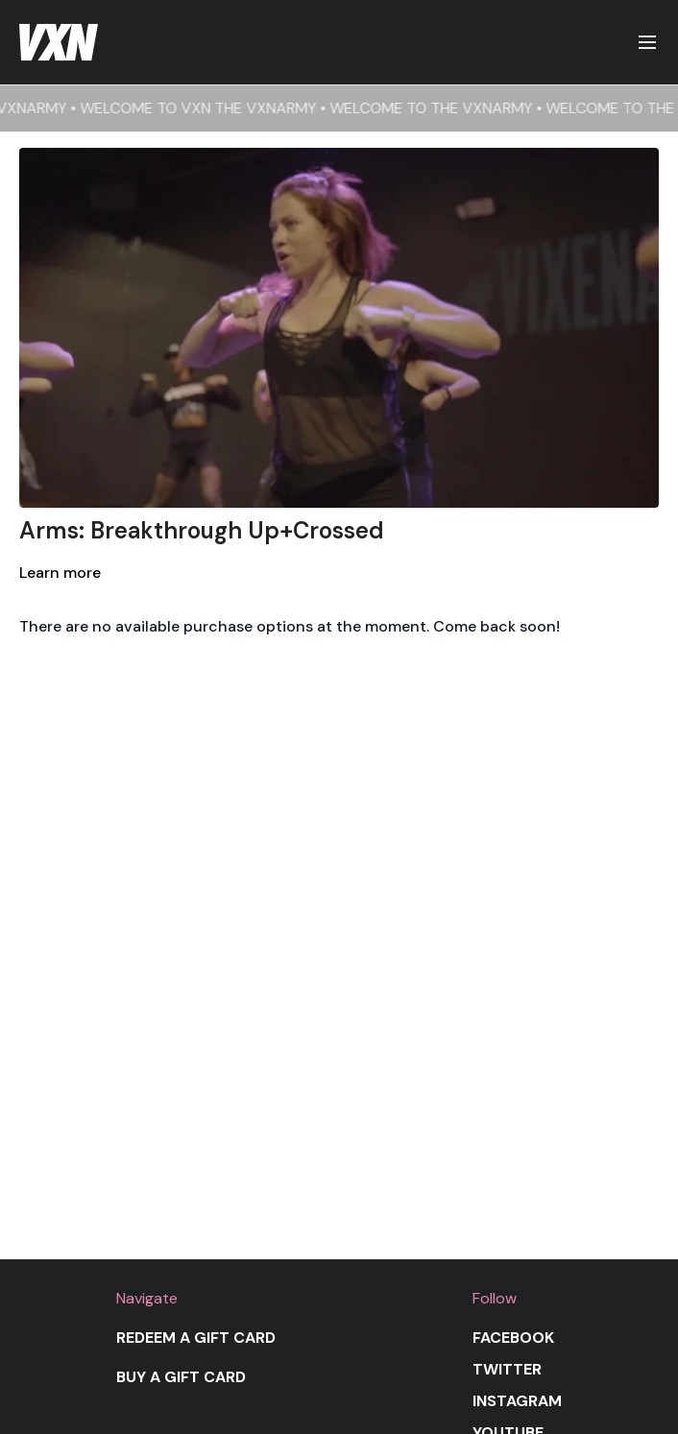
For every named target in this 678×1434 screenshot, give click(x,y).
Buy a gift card (181, 1377)
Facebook (513, 1337)
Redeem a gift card (196, 1337)
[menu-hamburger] (647, 43)
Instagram (517, 1401)
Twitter (507, 1369)
